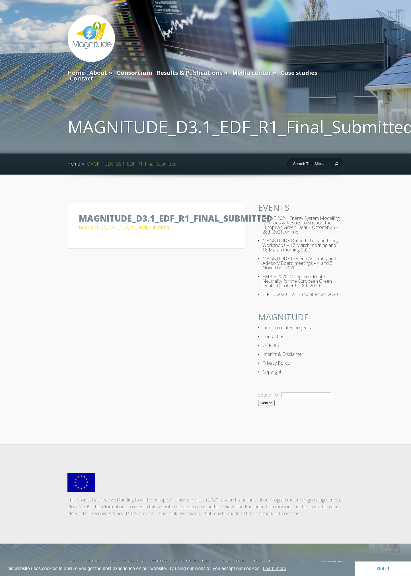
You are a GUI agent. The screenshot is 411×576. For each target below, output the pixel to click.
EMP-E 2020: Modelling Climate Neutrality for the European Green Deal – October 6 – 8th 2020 (297, 281)
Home (76, 73)
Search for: (269, 395)
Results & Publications (190, 73)
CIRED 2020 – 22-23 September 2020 (300, 294)
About (98, 73)
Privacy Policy (275, 363)
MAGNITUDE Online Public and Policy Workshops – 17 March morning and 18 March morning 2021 (300, 245)
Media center (251, 73)
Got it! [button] (383, 568)
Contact (81, 78)
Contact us (273, 336)
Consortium (134, 73)
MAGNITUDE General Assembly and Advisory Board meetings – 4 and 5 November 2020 (299, 263)
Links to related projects (286, 328)
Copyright (271, 372)
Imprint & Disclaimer (282, 354)
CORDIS (270, 345)
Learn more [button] (274, 568)
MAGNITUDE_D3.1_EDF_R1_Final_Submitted (124, 227)
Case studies (299, 73)
